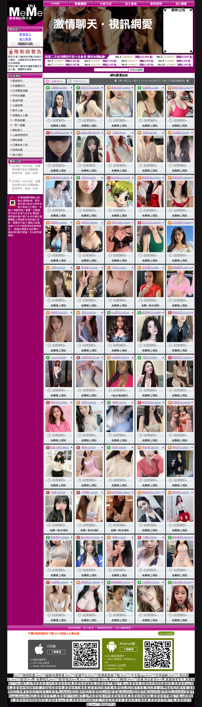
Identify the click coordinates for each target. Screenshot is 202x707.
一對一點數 (18, 125)
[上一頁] (132, 80)
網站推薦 (17, 139)
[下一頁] (162, 80)
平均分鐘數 (18, 95)
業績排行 (17, 80)
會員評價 (17, 100)
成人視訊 (17, 154)
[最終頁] (180, 80)
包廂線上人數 (20, 115)
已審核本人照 (20, 144)
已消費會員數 (20, 90)
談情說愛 (17, 149)
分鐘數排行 (18, 85)
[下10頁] (171, 80)
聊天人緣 (17, 110)
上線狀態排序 (20, 135)
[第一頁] (123, 80)
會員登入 (25, 34)
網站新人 (17, 130)
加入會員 (25, 39)
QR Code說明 (166, 633)
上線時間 (17, 105)
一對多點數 (18, 120)
